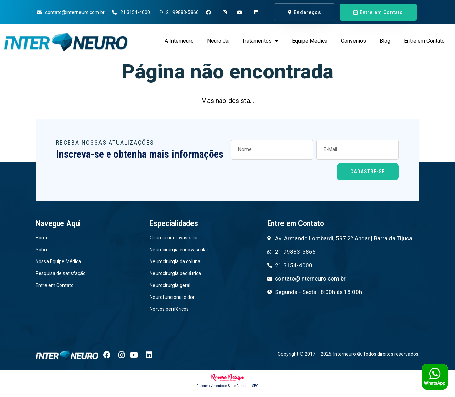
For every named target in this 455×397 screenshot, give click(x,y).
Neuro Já (218, 41)
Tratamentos (260, 41)
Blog (385, 41)
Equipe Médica (309, 41)
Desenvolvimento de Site (214, 386)
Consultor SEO (247, 386)
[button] (304, 12)
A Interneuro (179, 41)
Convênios (353, 41)
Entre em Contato (424, 41)
